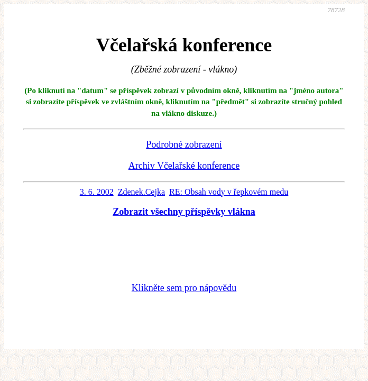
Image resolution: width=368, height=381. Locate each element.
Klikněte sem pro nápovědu (184, 288)
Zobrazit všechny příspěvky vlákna (184, 211)
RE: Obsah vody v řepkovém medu (228, 191)
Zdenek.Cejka (141, 191)
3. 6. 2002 (97, 191)
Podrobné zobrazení (184, 144)
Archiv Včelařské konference (184, 165)
